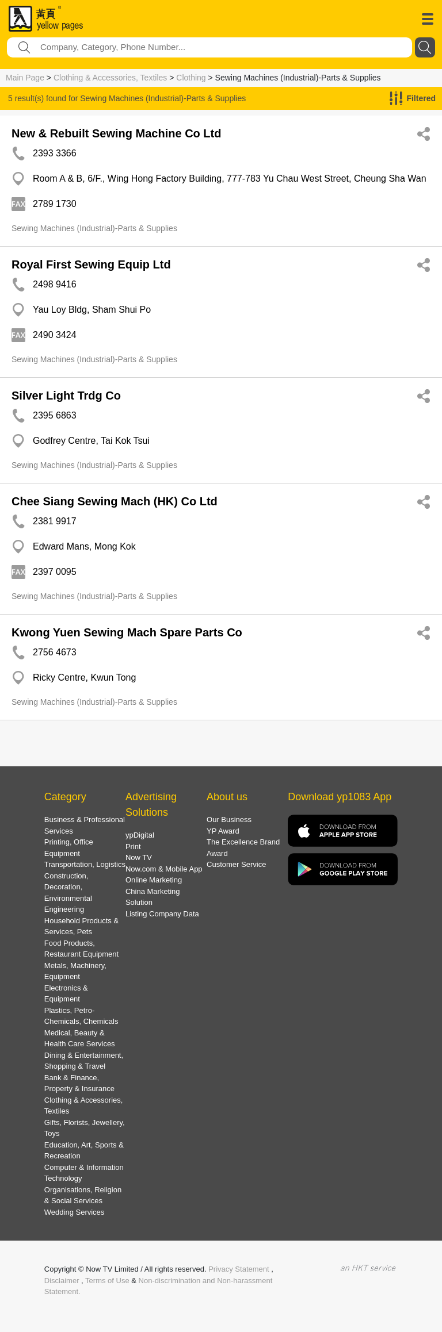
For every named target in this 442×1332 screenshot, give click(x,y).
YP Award (223, 831)
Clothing (190, 77)
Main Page (25, 77)
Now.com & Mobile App (164, 869)
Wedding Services (74, 1212)
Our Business (229, 819)
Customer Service (236, 864)
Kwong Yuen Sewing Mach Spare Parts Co (127, 632)
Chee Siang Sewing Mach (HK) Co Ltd (115, 501)
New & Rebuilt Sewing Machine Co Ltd (116, 133)
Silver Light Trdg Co (66, 395)
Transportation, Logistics (84, 864)
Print (133, 846)
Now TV (138, 857)
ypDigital (139, 835)
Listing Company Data (162, 913)
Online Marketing (153, 880)
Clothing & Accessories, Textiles (110, 77)
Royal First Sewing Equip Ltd (91, 264)
